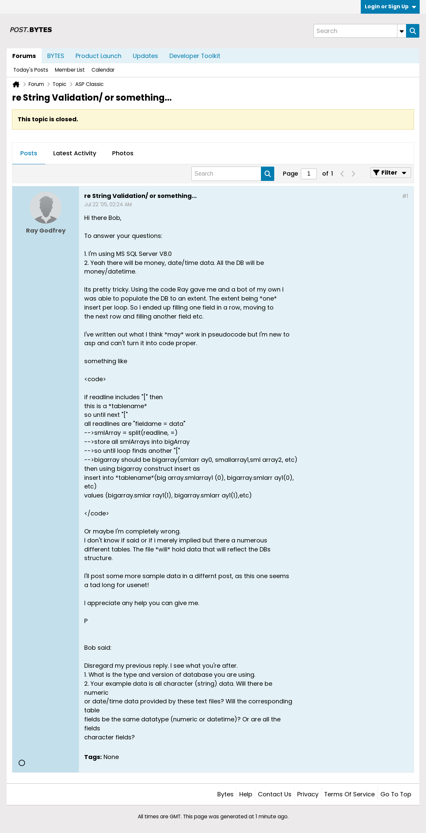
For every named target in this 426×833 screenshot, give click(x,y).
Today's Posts (30, 69)
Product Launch (98, 56)
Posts (28, 153)
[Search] (360, 31)
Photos (122, 153)
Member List (70, 69)
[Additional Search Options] (401, 31)
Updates (145, 56)
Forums (24, 56)
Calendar (103, 69)
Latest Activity (74, 153)
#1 (405, 196)
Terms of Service (349, 794)
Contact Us (275, 794)
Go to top (395, 794)
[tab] (28, 154)
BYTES (55, 56)
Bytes (225, 794)
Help (245, 794)
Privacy (308, 794)
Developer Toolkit (194, 56)
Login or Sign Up (390, 6)
